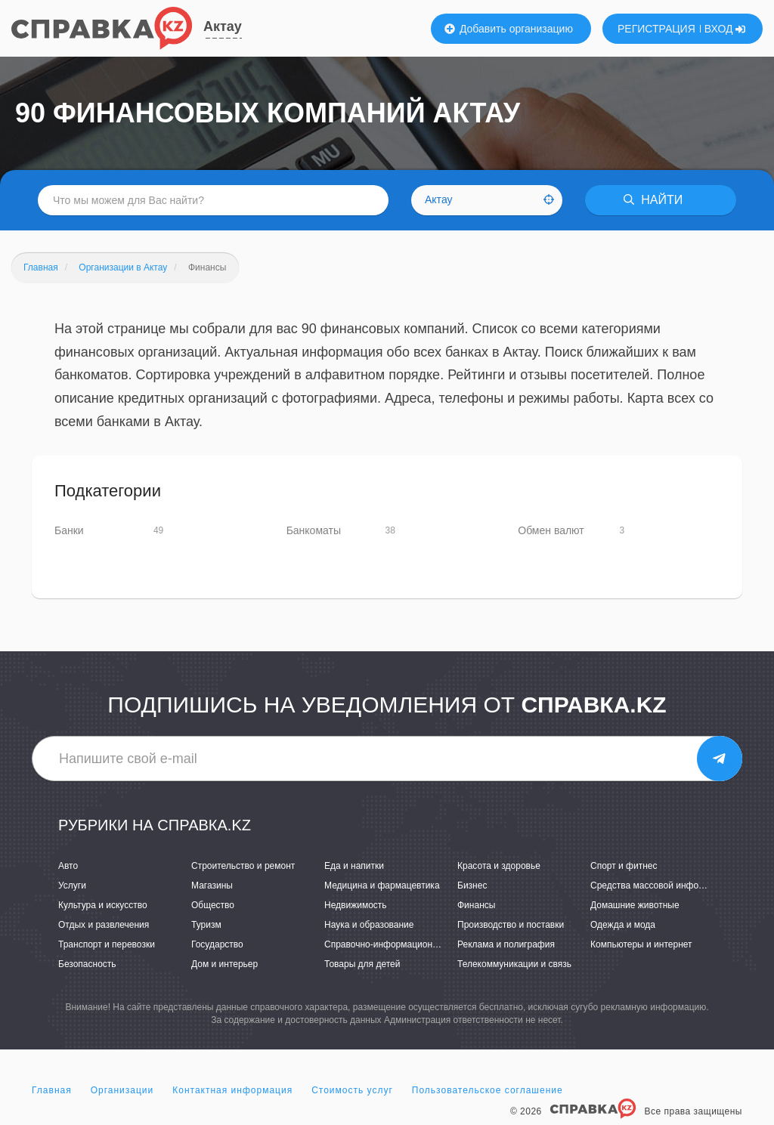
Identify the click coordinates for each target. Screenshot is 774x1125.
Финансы (476, 905)
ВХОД (725, 29)
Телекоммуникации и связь (514, 964)
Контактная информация (232, 1090)
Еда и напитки (354, 866)
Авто (68, 866)
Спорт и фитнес (624, 866)
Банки (69, 530)
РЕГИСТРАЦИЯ (656, 29)
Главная (52, 1090)
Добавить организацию (508, 29)
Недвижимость (355, 905)
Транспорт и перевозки (106, 944)
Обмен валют (551, 530)
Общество (212, 905)
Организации (122, 1090)
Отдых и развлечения (103, 924)
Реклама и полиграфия (506, 944)
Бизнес (472, 885)
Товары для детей (362, 964)
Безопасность (87, 964)
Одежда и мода (622, 924)
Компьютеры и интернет (641, 944)
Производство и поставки (510, 924)
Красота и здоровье (498, 866)
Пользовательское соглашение (487, 1090)
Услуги (72, 885)
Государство (217, 944)
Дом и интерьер (224, 964)
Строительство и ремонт (243, 866)
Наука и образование (368, 924)
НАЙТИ (653, 199)
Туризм (206, 924)
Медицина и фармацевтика (382, 885)
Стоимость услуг (352, 1090)
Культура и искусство (102, 905)
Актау (222, 26)
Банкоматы (313, 530)
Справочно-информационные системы (406, 944)
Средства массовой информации (660, 885)
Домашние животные (635, 905)
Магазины (212, 885)
